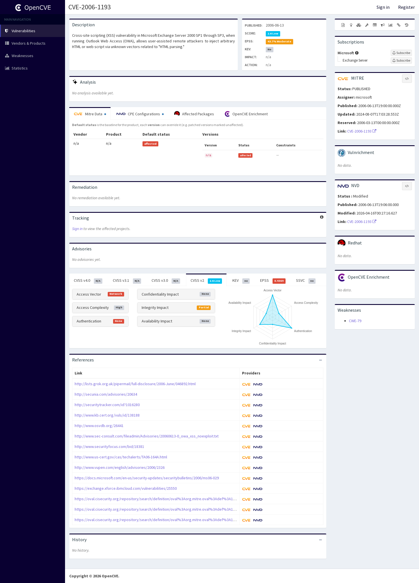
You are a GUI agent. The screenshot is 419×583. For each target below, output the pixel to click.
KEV (241, 280)
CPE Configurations (140, 113)
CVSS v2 (206, 280)
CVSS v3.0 (166, 280)
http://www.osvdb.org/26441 (99, 425)
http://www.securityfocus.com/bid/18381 (109, 446)
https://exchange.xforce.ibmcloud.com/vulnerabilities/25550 (126, 488)
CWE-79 (355, 320)
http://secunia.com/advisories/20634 (106, 394)
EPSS (273, 280)
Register (406, 7)
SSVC (306, 280)
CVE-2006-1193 (89, 7)
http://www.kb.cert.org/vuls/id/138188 (107, 415)
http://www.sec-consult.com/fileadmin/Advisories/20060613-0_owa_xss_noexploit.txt (147, 436)
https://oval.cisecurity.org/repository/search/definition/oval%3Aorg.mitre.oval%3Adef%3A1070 (157, 498)
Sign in (383, 7)
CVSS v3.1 (127, 280)
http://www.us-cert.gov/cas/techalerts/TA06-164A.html (121, 457)
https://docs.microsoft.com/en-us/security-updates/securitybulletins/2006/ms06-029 (147, 477)
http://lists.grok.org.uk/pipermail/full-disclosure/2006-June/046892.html (135, 383)
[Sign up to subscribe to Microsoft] (401, 53)
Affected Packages (194, 114)
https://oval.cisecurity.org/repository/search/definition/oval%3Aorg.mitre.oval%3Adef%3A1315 (157, 519)
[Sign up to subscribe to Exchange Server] (401, 60)
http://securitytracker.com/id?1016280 (107, 404)
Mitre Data (90, 113)
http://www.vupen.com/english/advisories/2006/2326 (120, 467)
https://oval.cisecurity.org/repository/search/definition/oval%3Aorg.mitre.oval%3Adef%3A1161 (157, 509)
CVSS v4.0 (88, 280)
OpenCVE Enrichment (246, 114)
